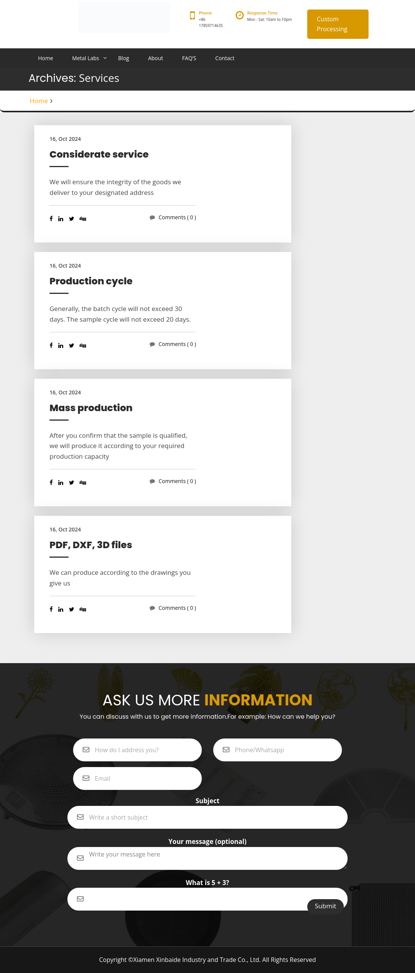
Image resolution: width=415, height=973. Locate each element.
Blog (123, 58)
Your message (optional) (207, 846)
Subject (207, 805)
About (155, 58)
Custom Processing (332, 24)
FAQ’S (189, 58)
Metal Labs (85, 58)
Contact (224, 58)
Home (45, 58)
